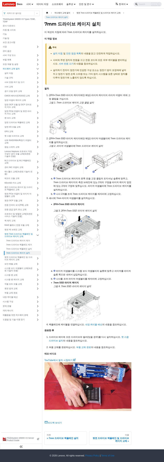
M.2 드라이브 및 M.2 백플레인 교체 (18, 161)
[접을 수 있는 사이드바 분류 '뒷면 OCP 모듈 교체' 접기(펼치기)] (38, 200)
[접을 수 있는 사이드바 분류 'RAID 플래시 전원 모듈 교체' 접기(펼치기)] (38, 225)
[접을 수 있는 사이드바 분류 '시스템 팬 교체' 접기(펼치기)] (38, 275)
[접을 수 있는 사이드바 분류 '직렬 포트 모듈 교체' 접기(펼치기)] (38, 284)
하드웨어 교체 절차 (11, 69)
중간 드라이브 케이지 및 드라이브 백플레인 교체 (18, 188)
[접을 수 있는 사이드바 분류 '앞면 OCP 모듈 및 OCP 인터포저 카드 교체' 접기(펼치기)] (38, 106)
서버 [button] (28, 4)
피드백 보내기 (53, 423)
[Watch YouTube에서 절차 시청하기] (88, 386)
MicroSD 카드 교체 (13, 183)
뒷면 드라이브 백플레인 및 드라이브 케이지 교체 (18, 258)
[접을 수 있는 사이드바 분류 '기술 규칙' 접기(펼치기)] (38, 78)
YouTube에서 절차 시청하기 (60, 360)
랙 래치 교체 (10, 220)
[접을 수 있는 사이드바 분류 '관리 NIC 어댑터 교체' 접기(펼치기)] (38, 167)
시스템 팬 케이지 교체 (14, 279)
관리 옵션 (7, 51)
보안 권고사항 (9, 42)
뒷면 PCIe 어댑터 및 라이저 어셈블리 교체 (18, 195)
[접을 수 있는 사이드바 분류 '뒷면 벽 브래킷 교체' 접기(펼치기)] (38, 229)
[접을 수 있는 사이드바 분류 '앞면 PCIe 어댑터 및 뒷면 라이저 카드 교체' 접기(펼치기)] (38, 112)
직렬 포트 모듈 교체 (13, 284)
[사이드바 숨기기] (21, 446)
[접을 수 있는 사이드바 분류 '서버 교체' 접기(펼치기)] (38, 87)
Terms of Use (107, 455)
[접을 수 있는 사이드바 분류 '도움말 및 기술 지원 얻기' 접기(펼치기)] (38, 319)
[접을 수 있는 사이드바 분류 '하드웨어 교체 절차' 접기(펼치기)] (38, 69)
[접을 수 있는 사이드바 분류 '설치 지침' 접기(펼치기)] (38, 73)
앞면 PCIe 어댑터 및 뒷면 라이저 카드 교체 (18, 112)
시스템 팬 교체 (11, 275)
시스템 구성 (8, 301)
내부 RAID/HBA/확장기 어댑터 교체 (18, 141)
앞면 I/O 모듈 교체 (13, 127)
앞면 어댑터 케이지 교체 (15, 100)
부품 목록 (7, 60)
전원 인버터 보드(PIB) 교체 (16, 205)
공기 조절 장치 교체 (13, 91)
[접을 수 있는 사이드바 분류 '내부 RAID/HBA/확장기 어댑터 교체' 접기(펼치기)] (38, 141)
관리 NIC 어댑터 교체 (14, 167)
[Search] (148, 4)
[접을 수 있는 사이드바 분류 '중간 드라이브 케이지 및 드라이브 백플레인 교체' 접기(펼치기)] (38, 188)
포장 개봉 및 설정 (10, 64)
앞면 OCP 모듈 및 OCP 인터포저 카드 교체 (18, 105)
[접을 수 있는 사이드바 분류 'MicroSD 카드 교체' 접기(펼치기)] (38, 183)
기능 (5, 34)
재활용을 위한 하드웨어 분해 (15, 315)
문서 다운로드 (9, 26)
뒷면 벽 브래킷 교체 (13, 229)
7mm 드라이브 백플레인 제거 (19, 245)
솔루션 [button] (69, 4)
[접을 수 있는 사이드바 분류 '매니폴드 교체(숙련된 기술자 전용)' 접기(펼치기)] (38, 173)
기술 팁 (6, 38)
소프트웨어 (57, 4)
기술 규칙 (9, 78)
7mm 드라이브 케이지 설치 (18, 253)
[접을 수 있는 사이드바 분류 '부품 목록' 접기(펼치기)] (38, 60)
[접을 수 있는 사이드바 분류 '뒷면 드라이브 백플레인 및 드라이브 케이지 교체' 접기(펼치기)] (38, 258)
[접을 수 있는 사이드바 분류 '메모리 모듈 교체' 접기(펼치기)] (38, 178)
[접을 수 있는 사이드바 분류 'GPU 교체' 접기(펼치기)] (38, 131)
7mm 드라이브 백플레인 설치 (19, 249)
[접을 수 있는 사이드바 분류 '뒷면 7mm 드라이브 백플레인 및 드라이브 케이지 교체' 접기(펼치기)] (38, 235)
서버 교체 (9, 87)
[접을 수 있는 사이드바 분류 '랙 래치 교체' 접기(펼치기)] (38, 220)
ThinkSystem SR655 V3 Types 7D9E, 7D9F (19, 20)
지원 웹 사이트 (9, 30)
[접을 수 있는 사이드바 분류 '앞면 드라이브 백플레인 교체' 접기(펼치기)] (38, 122)
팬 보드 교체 (10, 118)
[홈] (47, 13)
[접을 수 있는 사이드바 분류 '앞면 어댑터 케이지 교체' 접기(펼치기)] (38, 100)
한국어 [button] (120, 4)
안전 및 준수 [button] (85, 4)
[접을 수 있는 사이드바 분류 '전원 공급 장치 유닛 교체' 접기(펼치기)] (38, 209)
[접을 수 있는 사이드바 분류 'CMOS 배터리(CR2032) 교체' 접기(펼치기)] (38, 96)
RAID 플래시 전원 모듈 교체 (17, 225)
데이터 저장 (42, 4)
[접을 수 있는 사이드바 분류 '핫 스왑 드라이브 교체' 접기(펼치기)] (38, 136)
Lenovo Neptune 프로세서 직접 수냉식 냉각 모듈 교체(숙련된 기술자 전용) (18, 153)
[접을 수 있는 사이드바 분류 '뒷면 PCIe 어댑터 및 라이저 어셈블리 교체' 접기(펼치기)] (38, 195)
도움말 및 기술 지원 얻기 (14, 319)
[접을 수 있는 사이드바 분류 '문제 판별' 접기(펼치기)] (38, 306)
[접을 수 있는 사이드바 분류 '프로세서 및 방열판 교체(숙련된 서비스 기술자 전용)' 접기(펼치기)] (38, 215)
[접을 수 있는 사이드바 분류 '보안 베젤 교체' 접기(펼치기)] (38, 264)
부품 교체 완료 (11, 293)
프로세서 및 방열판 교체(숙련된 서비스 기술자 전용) (18, 215)
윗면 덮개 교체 (11, 288)
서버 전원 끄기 (66, 64)
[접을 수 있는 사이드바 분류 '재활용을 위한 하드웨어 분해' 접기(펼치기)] (38, 315)
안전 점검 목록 (73, 53)
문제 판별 (7, 306)
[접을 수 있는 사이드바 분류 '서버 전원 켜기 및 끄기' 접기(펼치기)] (38, 82)
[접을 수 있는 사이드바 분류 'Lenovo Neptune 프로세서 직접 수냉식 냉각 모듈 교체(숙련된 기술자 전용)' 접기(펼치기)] (38, 153)
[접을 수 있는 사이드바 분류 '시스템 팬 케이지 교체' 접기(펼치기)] (38, 279)
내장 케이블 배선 (10, 297)
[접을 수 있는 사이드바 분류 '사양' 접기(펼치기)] (38, 47)
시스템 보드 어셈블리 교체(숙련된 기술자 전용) (18, 269)
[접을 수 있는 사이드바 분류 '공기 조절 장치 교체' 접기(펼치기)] (38, 91)
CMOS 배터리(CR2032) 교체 (17, 96)
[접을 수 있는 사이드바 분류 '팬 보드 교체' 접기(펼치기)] (38, 118)
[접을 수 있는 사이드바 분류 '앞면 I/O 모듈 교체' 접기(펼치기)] (38, 127)
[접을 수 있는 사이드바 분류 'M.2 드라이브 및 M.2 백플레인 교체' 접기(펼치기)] (38, 161)
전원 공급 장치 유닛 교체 (15, 209)
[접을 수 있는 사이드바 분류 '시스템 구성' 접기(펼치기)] (38, 301)
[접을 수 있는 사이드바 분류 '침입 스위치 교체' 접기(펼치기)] (38, 147)
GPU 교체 (9, 131)
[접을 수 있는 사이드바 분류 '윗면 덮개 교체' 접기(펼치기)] (38, 288)
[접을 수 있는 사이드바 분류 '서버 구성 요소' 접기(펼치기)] (38, 55)
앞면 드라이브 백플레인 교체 (17, 122)
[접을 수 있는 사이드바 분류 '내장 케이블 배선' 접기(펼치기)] (38, 297)
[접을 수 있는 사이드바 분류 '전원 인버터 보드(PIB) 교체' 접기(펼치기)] (38, 205)
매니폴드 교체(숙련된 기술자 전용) (18, 172)
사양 (5, 47)
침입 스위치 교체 (12, 147)
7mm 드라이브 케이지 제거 (18, 240)
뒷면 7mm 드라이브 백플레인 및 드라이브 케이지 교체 (19, 235)
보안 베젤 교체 (11, 264)
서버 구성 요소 (9, 55)
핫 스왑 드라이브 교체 (14, 136)
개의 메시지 (8, 310)
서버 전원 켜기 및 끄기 (14, 82)
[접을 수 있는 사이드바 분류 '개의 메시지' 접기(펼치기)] (38, 310)
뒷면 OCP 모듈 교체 (13, 200)
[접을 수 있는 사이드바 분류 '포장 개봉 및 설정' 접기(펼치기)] (38, 64)
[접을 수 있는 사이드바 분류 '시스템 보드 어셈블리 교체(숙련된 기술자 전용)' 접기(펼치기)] (38, 269)
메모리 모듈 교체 (12, 178)
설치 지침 (9, 73)
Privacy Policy (92, 455)
